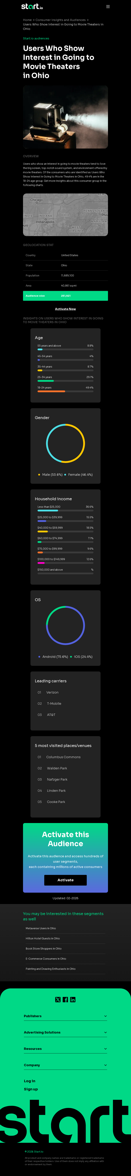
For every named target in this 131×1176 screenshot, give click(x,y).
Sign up (31, 1089)
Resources (33, 1049)
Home (27, 20)
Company (32, 1065)
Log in (29, 1081)
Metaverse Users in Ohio (41, 928)
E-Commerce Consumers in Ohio (46, 958)
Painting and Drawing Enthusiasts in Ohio (51, 968)
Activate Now (65, 309)
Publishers (32, 1016)
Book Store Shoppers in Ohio (44, 948)
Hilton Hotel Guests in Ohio (43, 938)
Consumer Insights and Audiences (61, 20)
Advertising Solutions (42, 1032)
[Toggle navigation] (107, 6)
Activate (66, 880)
